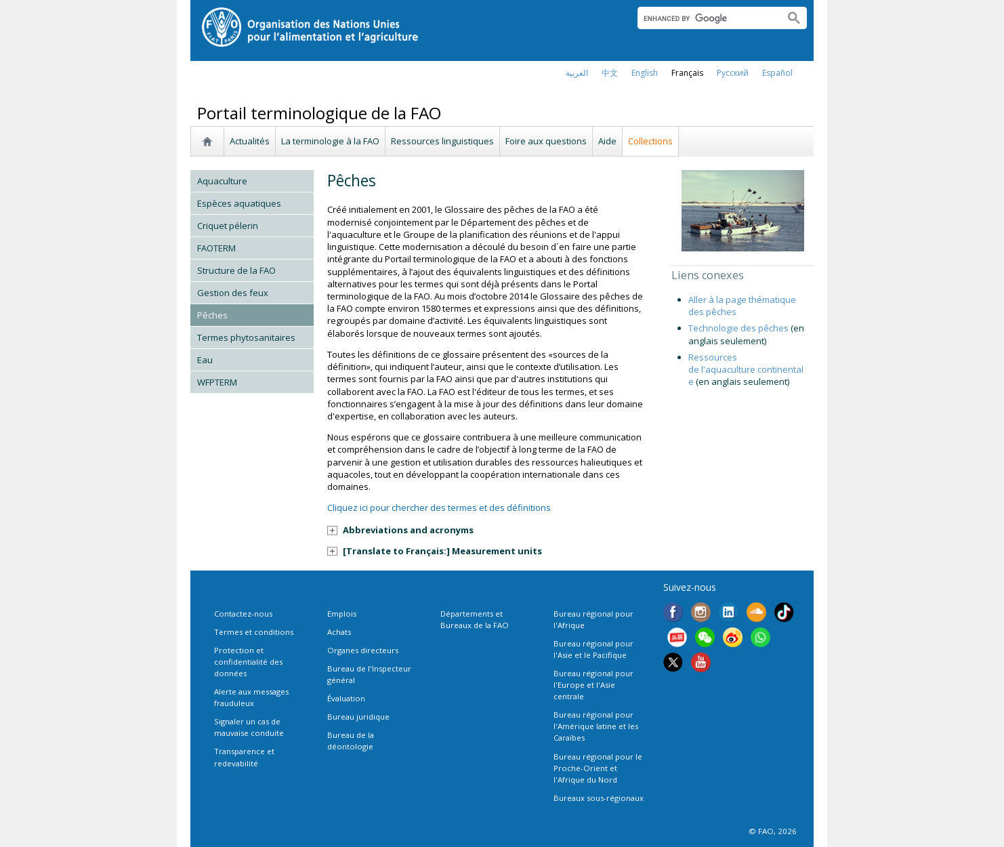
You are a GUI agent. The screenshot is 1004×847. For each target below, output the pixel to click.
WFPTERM (217, 382)
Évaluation (346, 698)
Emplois (341, 613)
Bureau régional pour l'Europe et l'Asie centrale (593, 684)
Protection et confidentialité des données (248, 661)
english (644, 73)
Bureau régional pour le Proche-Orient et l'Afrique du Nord (597, 768)
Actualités (250, 141)
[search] (706, 18)
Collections (650, 141)
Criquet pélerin (227, 226)
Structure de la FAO (236, 270)
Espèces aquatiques (239, 203)
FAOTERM (216, 248)
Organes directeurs (362, 650)
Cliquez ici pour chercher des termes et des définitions (439, 507)
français (687, 73)
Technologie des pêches (738, 328)
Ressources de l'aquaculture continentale (745, 369)
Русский (733, 73)
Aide (607, 141)
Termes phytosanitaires (246, 337)
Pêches (212, 315)
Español (777, 73)
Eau (205, 360)
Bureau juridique (358, 716)
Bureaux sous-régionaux (598, 798)
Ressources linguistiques (442, 141)
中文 (610, 73)
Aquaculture (222, 181)
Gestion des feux (232, 293)
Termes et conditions (253, 632)
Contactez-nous (243, 613)
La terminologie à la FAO (330, 141)
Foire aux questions (546, 141)
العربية (577, 73)
